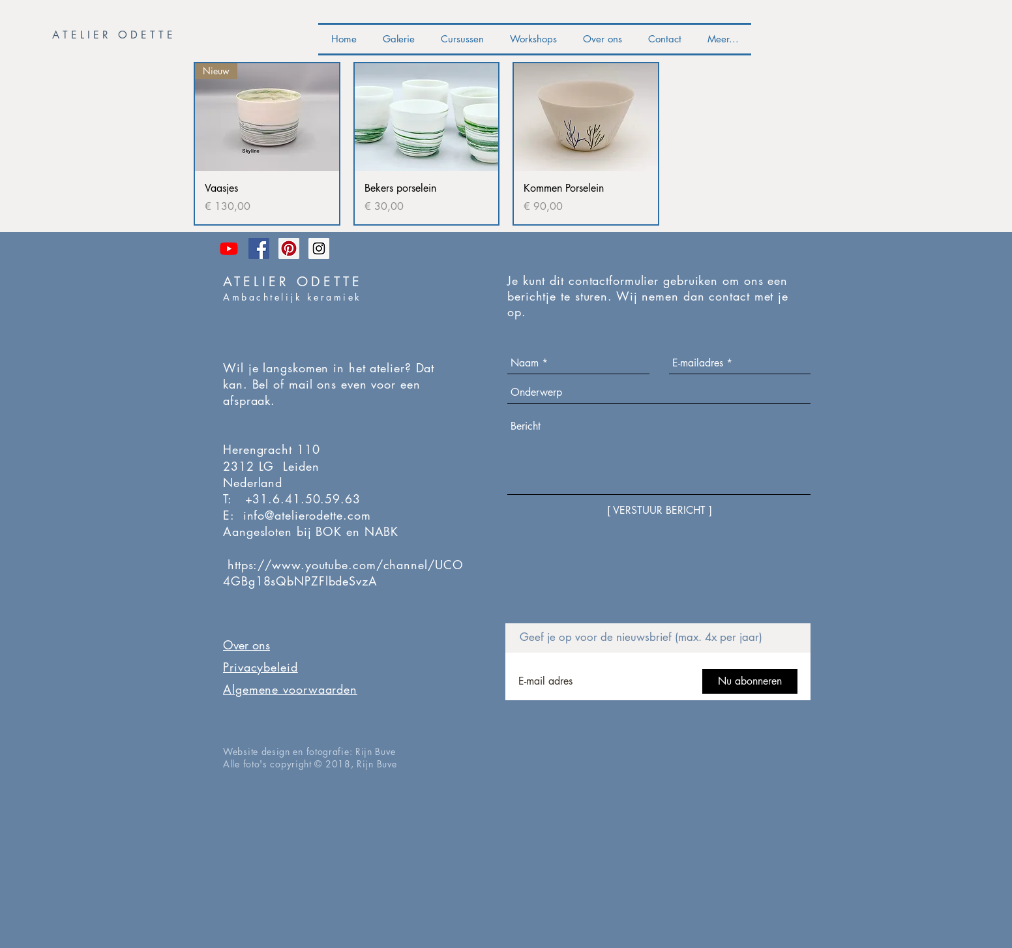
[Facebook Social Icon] (258, 248)
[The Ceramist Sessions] (228, 248)
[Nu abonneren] (749, 681)
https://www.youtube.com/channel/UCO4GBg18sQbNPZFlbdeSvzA (343, 573)
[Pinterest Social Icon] (288, 248)
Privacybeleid (260, 667)
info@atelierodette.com (307, 515)
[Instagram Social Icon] (318, 248)
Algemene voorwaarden (290, 689)
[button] (115, 36)
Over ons (246, 645)
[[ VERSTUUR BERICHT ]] (659, 510)
